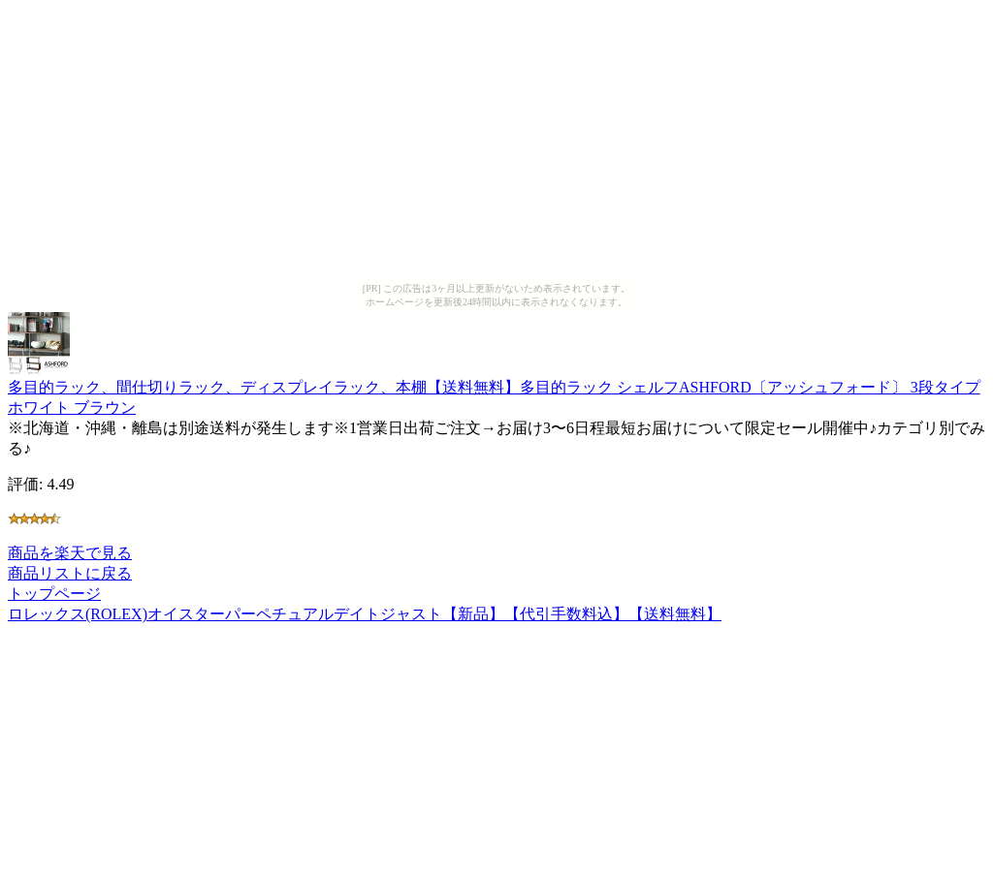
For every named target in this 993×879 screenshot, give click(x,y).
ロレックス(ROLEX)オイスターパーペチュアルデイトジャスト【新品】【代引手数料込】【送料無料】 (364, 614)
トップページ (54, 593)
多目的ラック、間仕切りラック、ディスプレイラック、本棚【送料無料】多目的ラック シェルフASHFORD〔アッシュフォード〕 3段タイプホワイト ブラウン (494, 388)
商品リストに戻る (70, 573)
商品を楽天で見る (70, 553)
